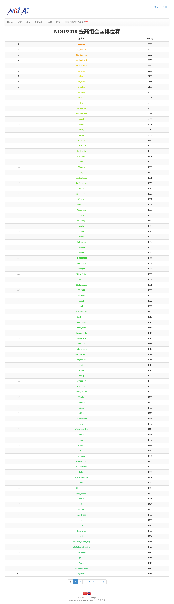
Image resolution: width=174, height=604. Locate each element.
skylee (81, 135)
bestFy (81, 253)
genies (81, 499)
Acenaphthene (81, 568)
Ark (81, 162)
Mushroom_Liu (81, 429)
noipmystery (81, 349)
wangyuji (81, 92)
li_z (81, 424)
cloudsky (81, 119)
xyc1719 (81, 574)
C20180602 (81, 552)
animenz (81, 456)
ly (81, 520)
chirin (81, 536)
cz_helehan (81, 49)
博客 (58, 22)
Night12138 (81, 274)
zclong (81, 231)
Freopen (81, 98)
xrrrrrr (81, 402)
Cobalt (81, 301)
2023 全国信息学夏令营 (76, 22)
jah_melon (81, 82)
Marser (81, 295)
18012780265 (81, 285)
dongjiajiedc (81, 493)
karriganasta (81, 392)
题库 (28, 22)
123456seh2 (81, 247)
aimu (81, 408)
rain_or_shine (81, 354)
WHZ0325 (81, 322)
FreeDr (81, 397)
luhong (81, 130)
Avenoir (81, 445)
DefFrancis (81, 242)
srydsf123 (81, 360)
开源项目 (101, 600)
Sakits (81, 370)
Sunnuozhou (81, 114)
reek (81, 306)
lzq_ (81, 172)
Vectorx (81, 167)
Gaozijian (81, 210)
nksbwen (81, 44)
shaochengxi (81, 419)
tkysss (81, 215)
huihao (81, 435)
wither (81, 413)
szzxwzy (81, 509)
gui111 (81, 558)
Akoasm (81, 199)
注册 (165, 7)
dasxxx (81, 279)
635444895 (81, 381)
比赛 (20, 22)
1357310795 (81, 194)
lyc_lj (81, 376)
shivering (81, 221)
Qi (81, 504)
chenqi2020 (81, 338)
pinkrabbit (81, 156)
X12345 (81, 290)
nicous (81, 124)
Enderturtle (81, 312)
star (81, 440)
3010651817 (81, 488)
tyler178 (81, 87)
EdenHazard (81, 65)
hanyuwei (81, 531)
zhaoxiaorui (81, 386)
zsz (81, 525)
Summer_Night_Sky (81, 542)
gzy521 (81, 365)
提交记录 (39, 22)
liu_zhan (81, 71)
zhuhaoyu (81, 263)
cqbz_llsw (81, 328)
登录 (156, 7)
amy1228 (81, 344)
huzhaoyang (81, 183)
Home (10, 22)
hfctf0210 (81, 317)
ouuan (81, 189)
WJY (81, 451)
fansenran (81, 108)
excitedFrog (81, 461)
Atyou (81, 563)
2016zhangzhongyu (81, 547)
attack (81, 237)
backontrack (81, 178)
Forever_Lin (81, 333)
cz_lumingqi (81, 60)
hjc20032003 (81, 258)
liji (81, 103)
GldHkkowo (81, 467)
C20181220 (81, 146)
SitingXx (81, 269)
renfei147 (81, 205)
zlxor (81, 76)
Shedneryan (81, 55)
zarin (81, 226)
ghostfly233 (81, 515)
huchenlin (81, 151)
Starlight (81, 140)
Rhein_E (81, 472)
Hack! (49, 22)
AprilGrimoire (81, 477)
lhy (81, 483)
